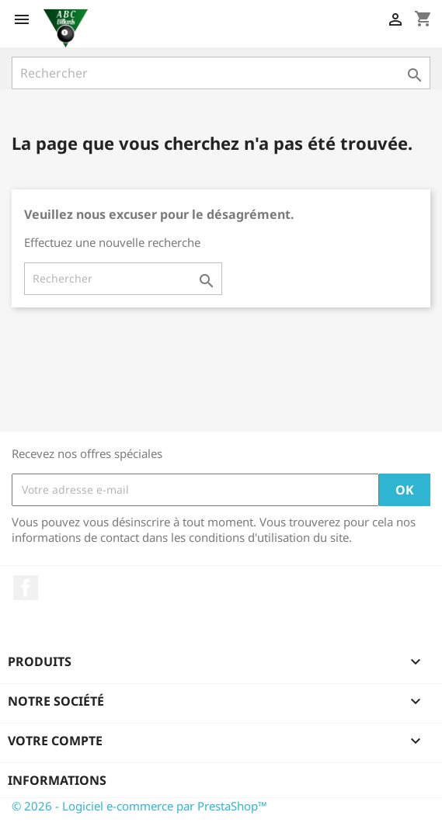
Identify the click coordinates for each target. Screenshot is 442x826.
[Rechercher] (221, 73)
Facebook (25, 587)
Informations (57, 780)
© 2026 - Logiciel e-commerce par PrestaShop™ (139, 806)
